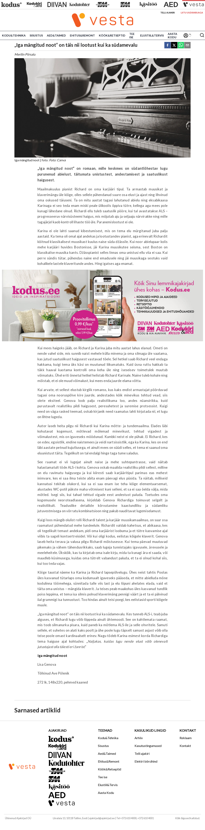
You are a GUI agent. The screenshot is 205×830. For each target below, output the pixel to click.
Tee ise (132, 35)
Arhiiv (139, 738)
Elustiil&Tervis (152, 35)
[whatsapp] (181, 45)
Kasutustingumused (148, 746)
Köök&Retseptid (112, 35)
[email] (187, 45)
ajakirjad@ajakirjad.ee (102, 818)
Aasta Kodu (172, 35)
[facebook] (167, 45)
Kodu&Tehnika (14, 35)
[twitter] (174, 45)
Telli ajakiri (167, 12)
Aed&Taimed (56, 35)
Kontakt (185, 746)
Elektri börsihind (146, 761)
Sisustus (36, 35)
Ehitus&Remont (82, 35)
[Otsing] (202, 35)
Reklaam (186, 738)
